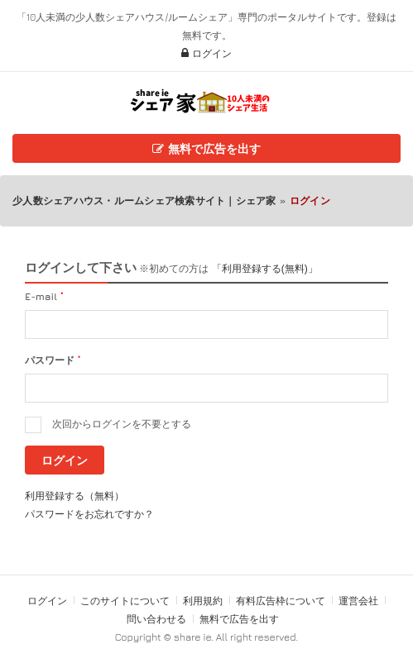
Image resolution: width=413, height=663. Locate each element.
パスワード (52, 360)
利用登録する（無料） (74, 495)
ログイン (206, 53)
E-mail (44, 296)
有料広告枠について (280, 600)
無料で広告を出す (206, 148)
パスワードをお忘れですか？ (89, 514)
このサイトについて (125, 600)
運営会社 (358, 600)
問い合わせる (158, 619)
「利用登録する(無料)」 (265, 268)
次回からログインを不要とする (121, 423)
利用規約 (203, 600)
